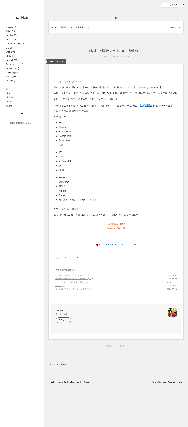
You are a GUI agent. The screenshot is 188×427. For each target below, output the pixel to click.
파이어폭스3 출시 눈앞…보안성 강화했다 (72, 330)
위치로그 (10, 101)
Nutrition (11, 35)
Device (11, 39)
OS (10, 48)
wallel (180, 423)
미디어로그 (11, 97)
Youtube (79, 423)
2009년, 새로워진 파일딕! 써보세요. (70, 316)
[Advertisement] (116, 97)
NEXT (122, 386)
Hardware (12, 68)
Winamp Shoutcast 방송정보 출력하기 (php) (74, 320)
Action (10, 31)
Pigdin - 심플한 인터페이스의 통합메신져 (71, 27)
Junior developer (63, 355)
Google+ (86, 423)
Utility (10, 56)
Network (12, 60)
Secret (10, 80)
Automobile (17, 43)
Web (10, 52)
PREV (109, 386)
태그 (8, 93)
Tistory (164, 423)
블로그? (58, 327)
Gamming (12, 72)
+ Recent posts (58, 405)
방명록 (9, 105)
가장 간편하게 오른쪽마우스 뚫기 (69, 323)
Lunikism (22, 17)
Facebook (71, 423)
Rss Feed (53, 423)
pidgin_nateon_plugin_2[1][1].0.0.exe (116, 285)
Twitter (63, 423)
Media (11, 76)
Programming (15, 64)
